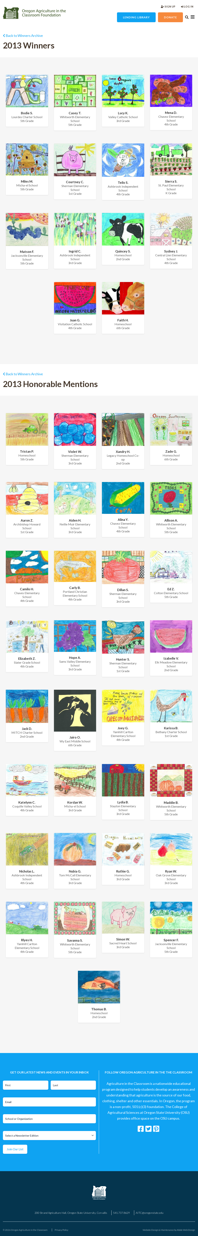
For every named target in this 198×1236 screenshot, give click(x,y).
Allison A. (171, 520)
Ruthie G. (123, 871)
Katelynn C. (26, 802)
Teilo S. (123, 182)
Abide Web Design (186, 1229)
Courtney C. (75, 182)
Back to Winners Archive (23, 35)
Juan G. (75, 320)
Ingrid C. (75, 251)
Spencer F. (171, 940)
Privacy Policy (61, 1229)
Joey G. (123, 728)
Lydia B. (123, 802)
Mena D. (171, 113)
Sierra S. (171, 181)
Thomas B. (99, 1009)
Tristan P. (27, 451)
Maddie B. (171, 803)
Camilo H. (27, 589)
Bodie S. (27, 113)
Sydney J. (171, 251)
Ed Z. (171, 589)
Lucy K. (123, 113)
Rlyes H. (27, 940)
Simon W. (123, 939)
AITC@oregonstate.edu (149, 1212)
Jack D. (27, 729)
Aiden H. (75, 520)
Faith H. (123, 320)
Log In (187, 6)
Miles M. (27, 181)
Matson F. (27, 252)
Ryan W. (171, 871)
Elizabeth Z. (27, 659)
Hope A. (75, 658)
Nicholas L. (27, 871)
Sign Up (168, 6)
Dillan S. (123, 590)
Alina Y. (123, 520)
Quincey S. (123, 251)
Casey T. (75, 113)
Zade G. (171, 451)
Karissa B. (171, 728)
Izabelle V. (171, 658)
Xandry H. (123, 452)
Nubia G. (75, 871)
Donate (170, 17)
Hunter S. (123, 659)
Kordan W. (75, 802)
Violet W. (75, 452)
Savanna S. (75, 940)
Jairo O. (75, 737)
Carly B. (75, 588)
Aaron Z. (27, 520)
